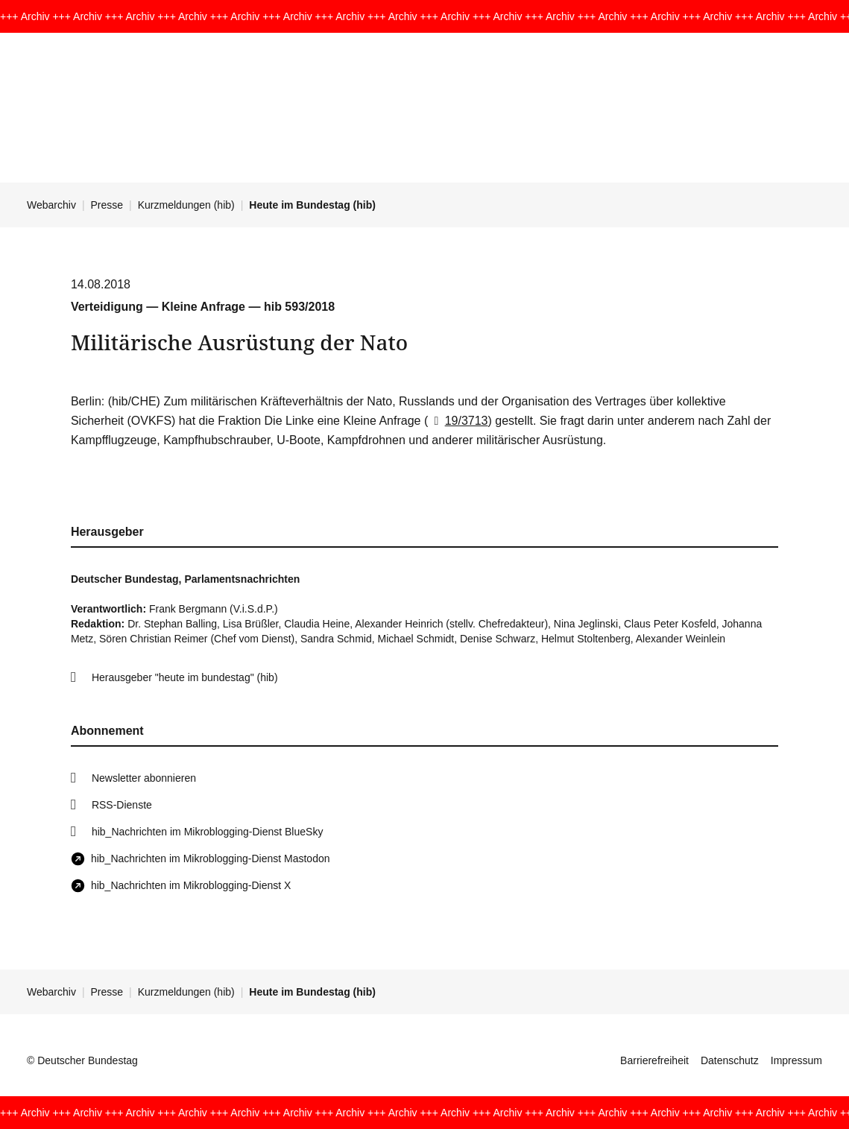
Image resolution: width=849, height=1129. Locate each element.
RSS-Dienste (122, 805)
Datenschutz (730, 1060)
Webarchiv (51, 205)
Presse (107, 205)
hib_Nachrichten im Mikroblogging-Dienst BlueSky (207, 832)
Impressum (796, 1060)
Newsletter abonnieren (144, 778)
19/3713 (457, 420)
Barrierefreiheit (654, 1060)
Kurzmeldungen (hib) (186, 205)
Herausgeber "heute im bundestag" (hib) (185, 677)
